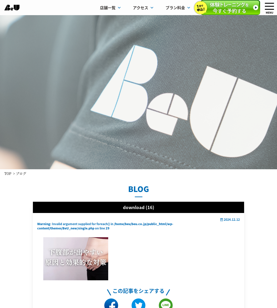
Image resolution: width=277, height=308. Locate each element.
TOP (7, 173)
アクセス (143, 7)
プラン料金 (178, 7)
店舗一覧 (110, 7)
